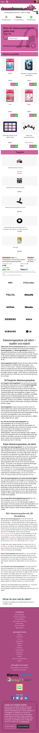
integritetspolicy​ (25, 721)
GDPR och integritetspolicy (19, 658)
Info (12, 84)
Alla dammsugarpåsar (19, 617)
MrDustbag (19, 654)
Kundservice (19, 637)
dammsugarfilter (5, 535)
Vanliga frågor (19, 641)
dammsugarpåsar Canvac (26, 474)
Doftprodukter (19, 623)
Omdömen (19, 647)
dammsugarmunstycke (7, 533)
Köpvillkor (19, 643)
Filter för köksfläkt (19, 625)
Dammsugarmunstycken (19, 621)
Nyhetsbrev (19, 652)
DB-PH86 (15, 247)
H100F (10, 73)
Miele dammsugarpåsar (28, 467)
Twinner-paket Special (15, 167)
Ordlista (19, 656)
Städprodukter (19, 627)
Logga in (19, 634)
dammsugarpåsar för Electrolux (10, 467)
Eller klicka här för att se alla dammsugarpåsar (16, 46)
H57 (10, 104)
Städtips (19, 645)
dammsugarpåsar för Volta (8, 469)
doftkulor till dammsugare (8, 367)
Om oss (19, 639)
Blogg (19, 661)
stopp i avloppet (29, 540)
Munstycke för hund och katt (15, 207)
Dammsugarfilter (19, 619)
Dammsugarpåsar (19, 614)
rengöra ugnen (13, 540)
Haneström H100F (15, 471)
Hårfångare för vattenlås (15, 187)
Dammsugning (19, 650)
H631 (28, 104)
